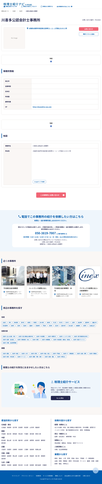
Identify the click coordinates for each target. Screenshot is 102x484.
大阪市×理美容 (93, 353)
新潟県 (3, 440)
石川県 (15, 440)
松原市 (12, 325)
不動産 (82, 458)
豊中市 (22, 322)
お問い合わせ (88, 29)
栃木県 (9, 434)
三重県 (26, 449)
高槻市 (48, 322)
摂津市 (50, 325)
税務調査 (87, 430)
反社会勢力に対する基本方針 (73, 476)
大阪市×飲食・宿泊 (45, 353)
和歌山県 (38, 449)
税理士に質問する (47, 6)
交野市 (84, 325)
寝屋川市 (94, 322)
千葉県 (26, 434)
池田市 (28, 322)
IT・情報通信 (90, 458)
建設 (56, 458)
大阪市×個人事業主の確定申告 (25, 336)
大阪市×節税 (35, 339)
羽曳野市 (38, 325)
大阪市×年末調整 (40, 336)
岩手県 (15, 427)
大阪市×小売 (24, 353)
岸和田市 (16, 322)
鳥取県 (3, 456)
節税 (81, 430)
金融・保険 (58, 461)
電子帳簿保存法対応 (72, 430)
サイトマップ (15, 476)
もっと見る (60, 398)
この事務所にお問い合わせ (49, 195)
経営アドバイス (78, 443)
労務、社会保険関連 (61, 449)
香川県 (37, 456)
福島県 (37, 427)
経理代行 (93, 427)
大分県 (26, 465)
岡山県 (15, 456)
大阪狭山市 (92, 325)
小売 (64, 458)
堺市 (10, 322)
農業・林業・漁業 (92, 461)
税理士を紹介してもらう (29, 6)
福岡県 (3, 465)
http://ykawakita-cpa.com (42, 107)
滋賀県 (32, 449)
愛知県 (3, 443)
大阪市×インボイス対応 (65, 336)
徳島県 (32, 456)
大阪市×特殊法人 (61, 356)
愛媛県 (43, 456)
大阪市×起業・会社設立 (8, 339)
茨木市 (67, 322)
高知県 (3, 458)
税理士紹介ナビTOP (10, 6)
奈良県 (20, 449)
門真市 (44, 325)
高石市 (56, 325)
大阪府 (14, 11)
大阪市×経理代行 (52, 336)
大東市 (18, 325)
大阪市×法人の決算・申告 (9, 336)
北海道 (3, 427)
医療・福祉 (58, 464)
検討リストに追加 (88, 34)
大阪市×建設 (6, 353)
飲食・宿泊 (75, 458)
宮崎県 (32, 465)
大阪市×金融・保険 (81, 353)
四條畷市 (78, 325)
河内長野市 (5, 325)
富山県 (9, 440)
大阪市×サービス (21, 356)
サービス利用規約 (48, 476)
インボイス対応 (59, 430)
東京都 (32, 434)
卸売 (68, 458)
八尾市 (73, 322)
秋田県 (26, 427)
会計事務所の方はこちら (63, 6)
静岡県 (43, 440)
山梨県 (26, 440)
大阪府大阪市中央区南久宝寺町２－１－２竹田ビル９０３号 (48, 28)
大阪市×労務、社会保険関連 (9, 342)
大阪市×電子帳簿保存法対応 (81, 336)
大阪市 (20, 11)
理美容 (65, 461)
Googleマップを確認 (39, 181)
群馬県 (15, 434)
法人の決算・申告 (60, 427)
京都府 (9, 449)
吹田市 (35, 322)
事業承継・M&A (71, 436)
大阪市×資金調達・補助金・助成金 (61, 339)
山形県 (32, 427)
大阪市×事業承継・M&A (23, 339)
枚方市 (60, 322)
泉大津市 (42, 322)
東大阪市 (71, 325)
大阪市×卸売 (34, 353)
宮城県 (20, 427)
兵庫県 (15, 449)
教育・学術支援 (74, 461)
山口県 (26, 456)
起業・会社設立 (59, 436)
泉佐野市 (80, 322)
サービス (83, 461)
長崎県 (15, 465)
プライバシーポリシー (27, 476)
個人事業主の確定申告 (74, 427)
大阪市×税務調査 (46, 339)
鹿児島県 (38, 465)
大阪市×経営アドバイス (79, 339)
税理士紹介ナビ (5, 11)
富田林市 (87, 322)
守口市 (54, 322)
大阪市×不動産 (56, 353)
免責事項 (38, 476)
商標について (58, 476)
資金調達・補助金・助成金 (63, 443)
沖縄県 (44, 465)
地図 (51, 58)
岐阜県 (37, 440)
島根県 (9, 456)
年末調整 (85, 427)
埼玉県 (20, 434)
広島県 (20, 456)
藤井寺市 (63, 325)
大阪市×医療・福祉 (49, 356)
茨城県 (3, 434)
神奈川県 (38, 434)
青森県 (9, 427)
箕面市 (31, 325)
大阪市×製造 (15, 353)
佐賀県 (9, 465)
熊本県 (20, 465)
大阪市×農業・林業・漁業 (35, 356)
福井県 (20, 440)
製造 (60, 458)
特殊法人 (66, 464)
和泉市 (24, 325)
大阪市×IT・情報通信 (68, 353)
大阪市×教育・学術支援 (8, 356)
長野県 (32, 440)
